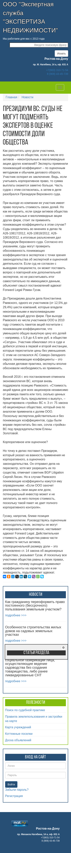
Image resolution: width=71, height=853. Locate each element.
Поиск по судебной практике (25, 710)
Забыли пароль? (17, 789)
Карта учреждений (18, 727)
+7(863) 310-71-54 (57, 70)
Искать (61, 53)
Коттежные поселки (19, 733)
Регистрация (14, 796)
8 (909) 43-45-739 (57, 73)
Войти (11, 784)
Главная (11, 97)
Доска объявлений (18, 740)
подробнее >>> (16, 615)
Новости (27, 97)
